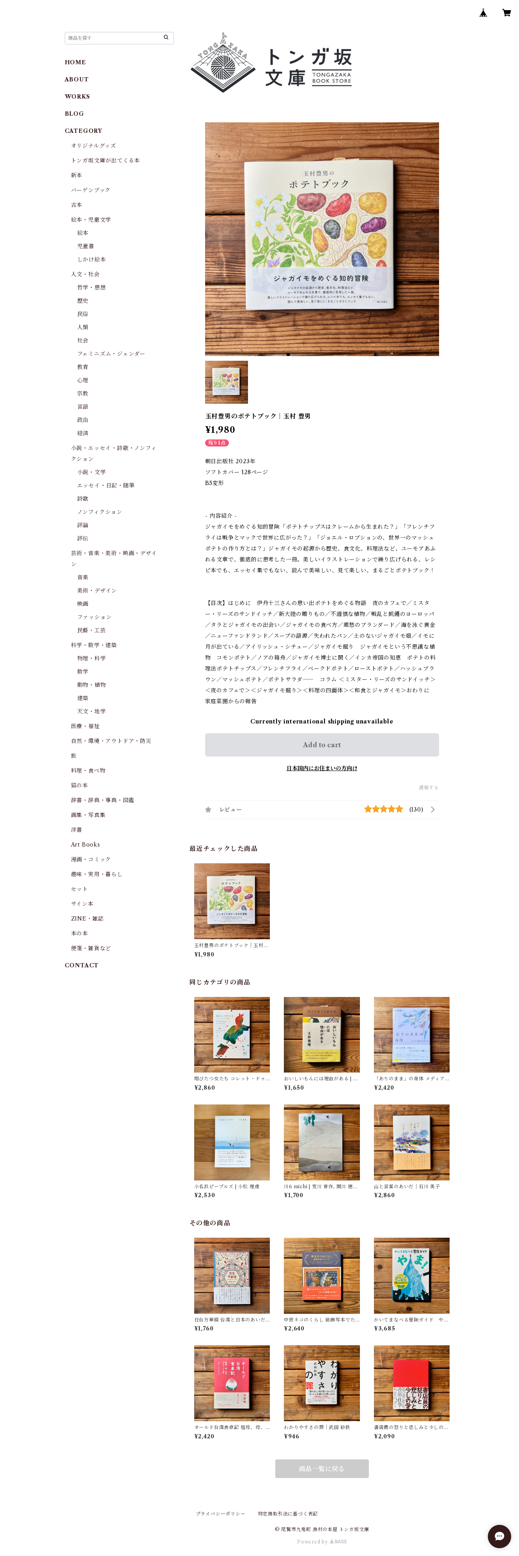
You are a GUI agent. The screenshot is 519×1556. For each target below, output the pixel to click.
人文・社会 (85, 274)
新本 (77, 175)
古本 (77, 204)
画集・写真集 (88, 815)
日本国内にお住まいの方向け (322, 768)
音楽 (83, 577)
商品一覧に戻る (322, 1469)
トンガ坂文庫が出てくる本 (105, 160)
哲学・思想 (91, 287)
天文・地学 (91, 711)
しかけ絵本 (91, 259)
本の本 (79, 933)
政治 (83, 419)
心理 (83, 380)
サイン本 (82, 903)
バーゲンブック (91, 190)
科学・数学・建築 (94, 645)
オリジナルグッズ (93, 145)
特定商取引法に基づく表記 (288, 1514)
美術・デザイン (97, 590)
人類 (83, 327)
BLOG (74, 113)
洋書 (77, 829)
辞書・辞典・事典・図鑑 (103, 800)
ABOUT (77, 79)
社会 (83, 340)
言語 (83, 406)
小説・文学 (91, 472)
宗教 (83, 393)
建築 (83, 698)
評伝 (83, 538)
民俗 (83, 314)
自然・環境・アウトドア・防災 (111, 740)
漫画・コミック (91, 859)
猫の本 (79, 785)
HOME (75, 62)
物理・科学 (91, 658)
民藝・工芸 (91, 630)
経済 (83, 433)
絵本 (83, 232)
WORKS (77, 96)
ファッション (94, 617)
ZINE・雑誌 (87, 918)
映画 (83, 603)
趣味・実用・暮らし (97, 874)
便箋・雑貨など (91, 948)
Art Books (85, 844)
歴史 (83, 300)
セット (79, 889)
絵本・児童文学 (91, 219)
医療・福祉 (85, 726)
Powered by (322, 1542)
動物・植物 (91, 684)
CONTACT (82, 965)
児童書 (85, 246)
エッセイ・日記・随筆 (106, 485)
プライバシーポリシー (221, 1514)
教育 (83, 366)
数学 (83, 671)
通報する (429, 787)
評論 (83, 525)
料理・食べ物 (88, 770)
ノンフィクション (99, 511)
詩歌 (83, 498)
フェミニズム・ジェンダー (111, 353)
